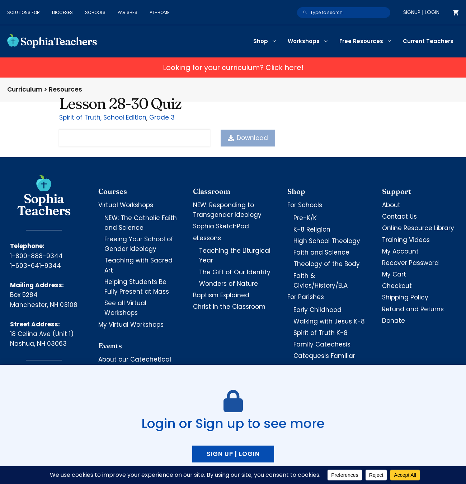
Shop (267, 41)
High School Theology (326, 241)
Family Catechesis (321, 344)
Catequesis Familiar (324, 356)
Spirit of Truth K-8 (320, 333)
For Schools (304, 205)
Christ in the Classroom (229, 306)
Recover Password (410, 263)
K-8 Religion (311, 229)
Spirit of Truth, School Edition (102, 117)
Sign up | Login (233, 454)
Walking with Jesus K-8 (329, 321)
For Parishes (305, 297)
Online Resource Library (418, 228)
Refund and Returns (413, 309)
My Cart (394, 274)
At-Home (159, 12)
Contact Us (399, 216)
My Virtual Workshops (131, 324)
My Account (400, 251)
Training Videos (406, 240)
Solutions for (23, 12)
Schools (95, 12)
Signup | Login (421, 12)
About (391, 205)
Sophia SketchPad (221, 226)
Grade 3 (162, 117)
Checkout (397, 285)
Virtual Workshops (125, 205)
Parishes (127, 12)
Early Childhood (317, 310)
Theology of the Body (326, 264)
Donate (393, 320)
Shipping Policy (405, 297)
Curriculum (24, 89)
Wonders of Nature (228, 283)
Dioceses (62, 12)
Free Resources (368, 41)
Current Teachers (428, 41)
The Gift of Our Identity (234, 272)
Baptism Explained (221, 295)
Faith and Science (321, 252)
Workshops (311, 41)
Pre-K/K (305, 218)
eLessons (207, 238)
